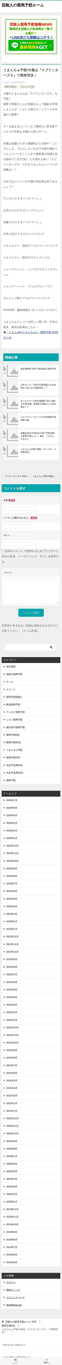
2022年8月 (11, 967)
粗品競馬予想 (13, 704)
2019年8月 (11, 1239)
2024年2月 (11, 830)
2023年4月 (11, 906)
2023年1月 (11, 929)
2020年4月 (11, 1179)
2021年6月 (11, 1073)
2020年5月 (11, 1171)
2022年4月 (11, 997)
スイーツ (11, 689)
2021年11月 (12, 1035)
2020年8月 (11, 1148)
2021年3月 (11, 1095)
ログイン (11, 1282)
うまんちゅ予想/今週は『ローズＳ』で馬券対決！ (38, 450)
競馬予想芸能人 (14, 697)
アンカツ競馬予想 (15, 712)
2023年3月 (11, 914)
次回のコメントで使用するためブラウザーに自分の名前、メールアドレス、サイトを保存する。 (30, 556)
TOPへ (46, 1361)
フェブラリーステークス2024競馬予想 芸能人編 (38, 418)
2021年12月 (12, 1027)
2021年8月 (11, 1057)
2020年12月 (12, 1118)
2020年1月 (11, 1201)
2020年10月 (12, 1133)
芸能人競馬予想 (14, 674)
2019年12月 (12, 1209)
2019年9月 (11, 1232)
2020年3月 (11, 1186)
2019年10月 (12, 1224)
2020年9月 (11, 1141)
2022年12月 (12, 936)
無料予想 (11, 780)
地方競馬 (11, 666)
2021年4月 (11, 1088)
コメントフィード (15, 1297)
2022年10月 (12, 951)
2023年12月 (12, 845)
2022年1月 (11, 1020)
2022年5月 (11, 989)
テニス (9, 681)
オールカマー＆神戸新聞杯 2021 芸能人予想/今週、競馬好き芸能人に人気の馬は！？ (38, 404)
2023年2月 (11, 921)
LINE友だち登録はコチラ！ (32, 37)
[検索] (30, 647)
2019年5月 (11, 1262)
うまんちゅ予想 (27, 87)
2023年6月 (11, 891)
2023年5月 (11, 898)
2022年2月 (11, 1012)
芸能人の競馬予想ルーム (23, 5)
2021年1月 (11, 1111)
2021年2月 (11, 1103)
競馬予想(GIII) (13, 742)
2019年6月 (11, 1254)
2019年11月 (12, 1216)
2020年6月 (11, 1163)
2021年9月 (11, 1050)
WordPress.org (14, 1305)
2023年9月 (11, 868)
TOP (20, 1321)
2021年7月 (11, 1065)
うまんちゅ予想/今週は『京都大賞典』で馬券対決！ (47, 476)
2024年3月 (11, 823)
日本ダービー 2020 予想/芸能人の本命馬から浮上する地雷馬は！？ (38, 386)
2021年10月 (12, 1042)
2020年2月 (11, 1194)
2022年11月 (12, 944)
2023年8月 (11, 876)
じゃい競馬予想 (14, 719)
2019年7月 (11, 1247)
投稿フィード (13, 1290)
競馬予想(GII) (13, 757)
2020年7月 (11, 1156)
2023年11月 (12, 853)
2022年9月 (11, 959)
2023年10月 (12, 861)
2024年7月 (11, 800)
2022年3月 (11, 1004)
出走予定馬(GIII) (14, 772)
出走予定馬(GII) (14, 765)
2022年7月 (11, 974)
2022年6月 (11, 982)
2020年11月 (12, 1126)
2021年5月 (11, 1080)
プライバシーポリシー (14, 1345)
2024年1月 (11, 838)
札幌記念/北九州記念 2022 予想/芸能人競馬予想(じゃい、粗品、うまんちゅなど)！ (37, 436)
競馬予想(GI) (10, 87)
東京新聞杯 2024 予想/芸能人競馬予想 (38, 369)
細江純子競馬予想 (15, 727)
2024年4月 (11, 815)
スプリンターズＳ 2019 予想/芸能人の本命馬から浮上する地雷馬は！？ (18, 476)
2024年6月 (11, 807)
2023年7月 (11, 883)
